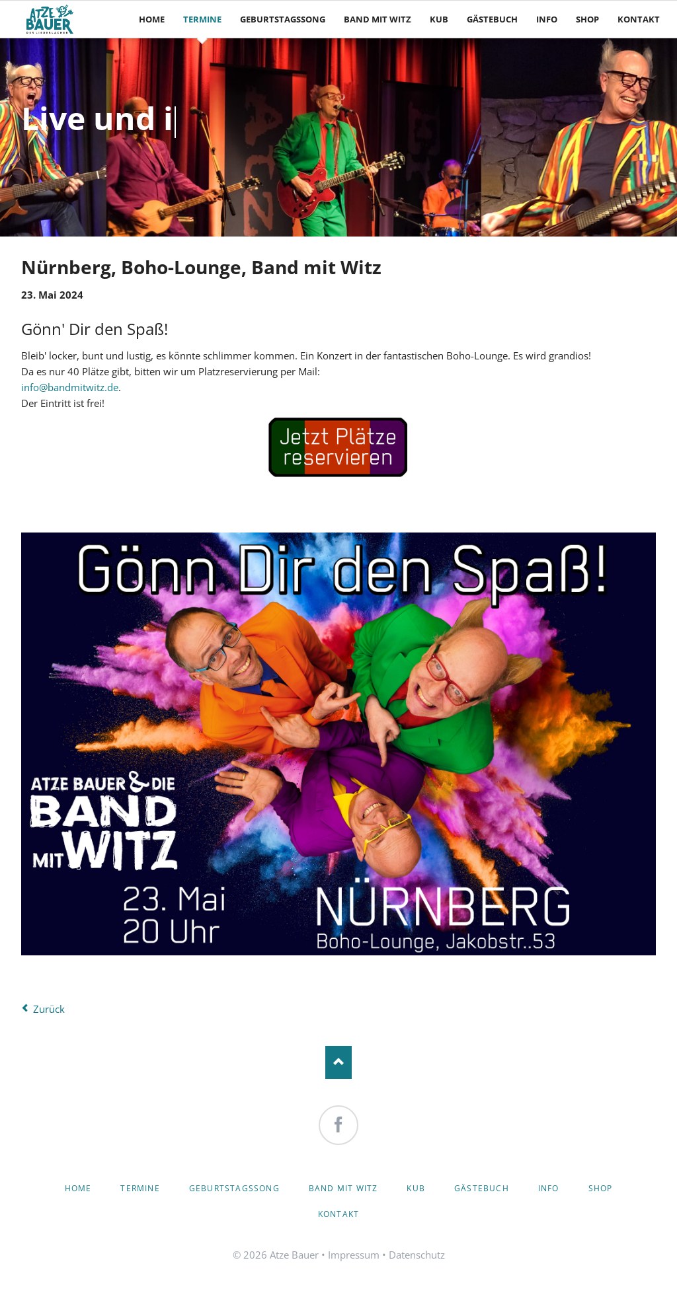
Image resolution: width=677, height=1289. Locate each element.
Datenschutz (417, 1254)
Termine (139, 1188)
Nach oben (338, 1062)
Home (78, 1188)
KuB (416, 1188)
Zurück (49, 1008)
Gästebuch (481, 1188)
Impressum (353, 1254)
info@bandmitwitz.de (69, 387)
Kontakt (338, 1214)
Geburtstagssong (234, 1188)
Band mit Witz (343, 1188)
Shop (600, 1188)
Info (548, 1188)
